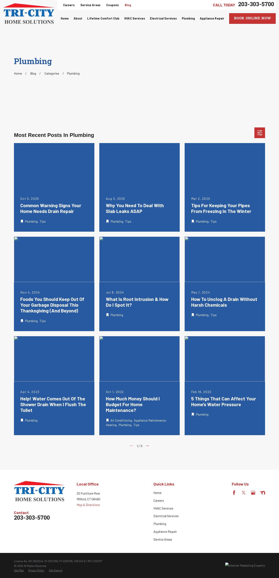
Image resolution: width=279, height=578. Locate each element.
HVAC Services (163, 508)
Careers (69, 5)
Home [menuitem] (65, 18)
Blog (128, 5)
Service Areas (90, 5)
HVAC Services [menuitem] (134, 18)
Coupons (112, 5)
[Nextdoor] (263, 492)
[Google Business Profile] (253, 492)
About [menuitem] (78, 18)
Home (157, 493)
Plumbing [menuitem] (188, 18)
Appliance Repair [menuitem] (212, 18)
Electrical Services (166, 516)
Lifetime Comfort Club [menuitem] (103, 18)
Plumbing (159, 524)
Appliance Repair (165, 531)
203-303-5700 (256, 5)
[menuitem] (19, 570)
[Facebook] (234, 492)
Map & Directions (88, 505)
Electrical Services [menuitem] (163, 18)
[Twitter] (243, 492)
